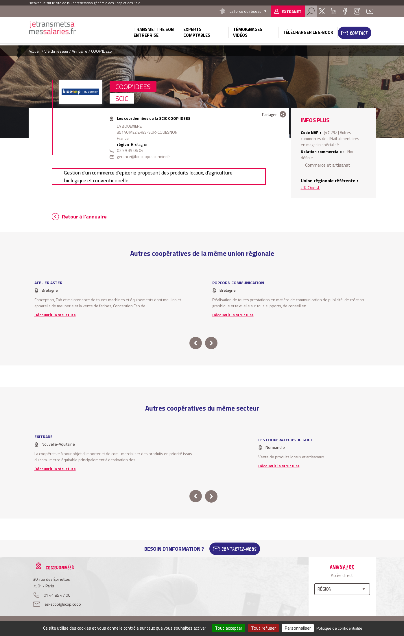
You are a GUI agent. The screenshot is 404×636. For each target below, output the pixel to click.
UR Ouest (310, 187)
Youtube (370, 11)
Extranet (292, 11)
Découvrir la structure (55, 315)
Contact (359, 33)
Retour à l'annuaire (84, 216)
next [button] (211, 343)
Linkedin (333, 11)
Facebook (345, 11)
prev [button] (195, 343)
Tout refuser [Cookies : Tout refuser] (263, 627)
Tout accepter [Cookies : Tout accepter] (228, 627)
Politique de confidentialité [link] (339, 628)
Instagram (357, 11)
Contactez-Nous (239, 549)
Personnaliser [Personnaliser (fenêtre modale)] (298, 627)
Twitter (322, 11)
